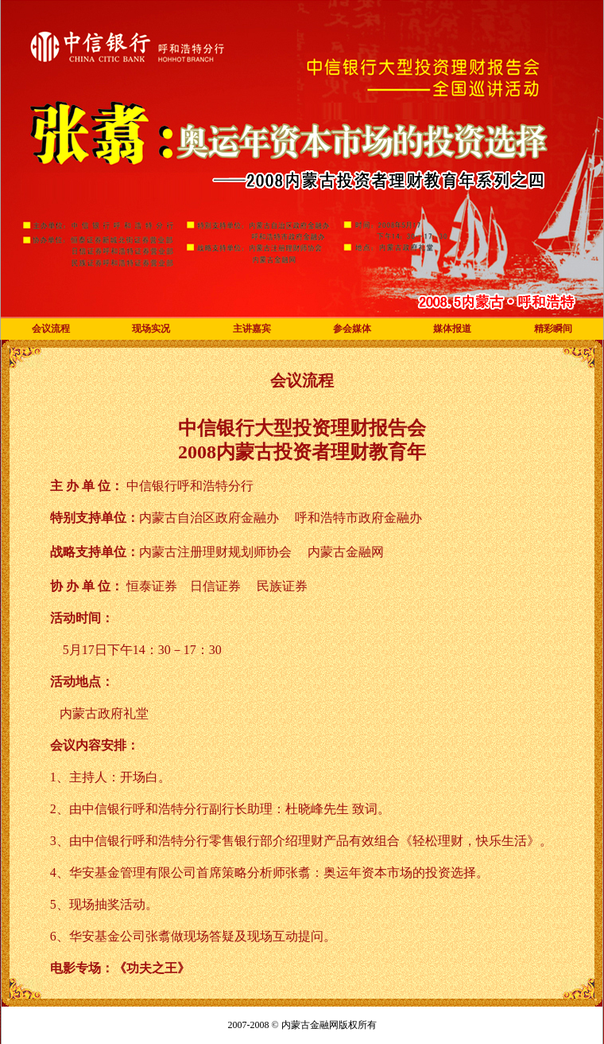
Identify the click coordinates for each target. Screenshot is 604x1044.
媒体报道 (452, 328)
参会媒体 (352, 328)
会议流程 (51, 328)
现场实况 (151, 328)
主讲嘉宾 (252, 328)
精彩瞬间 (553, 328)
